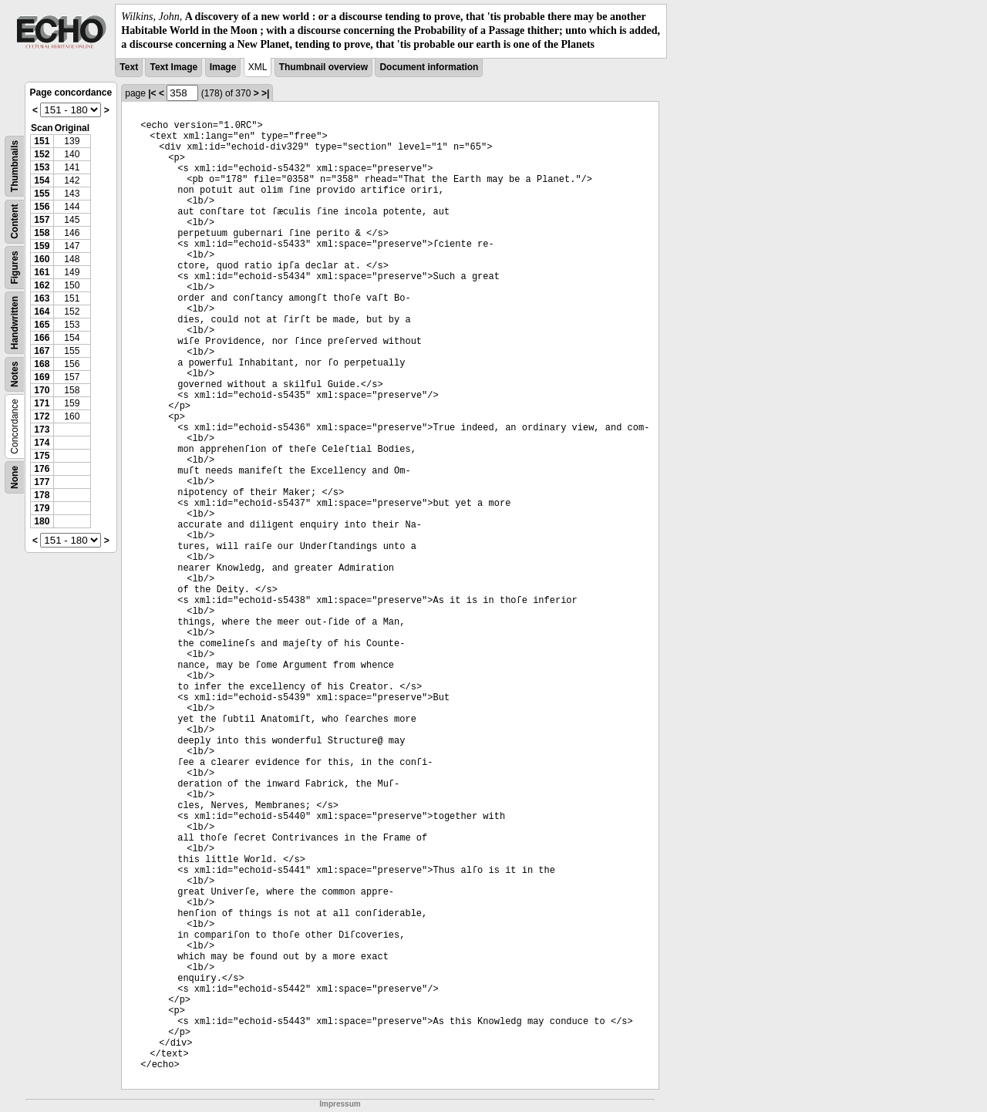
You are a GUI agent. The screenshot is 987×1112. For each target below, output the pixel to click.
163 (41, 298)
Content (14, 221)
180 (41, 521)
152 (41, 154)
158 (41, 232)
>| (265, 93)
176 (41, 468)
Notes (14, 373)
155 (41, 193)
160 (41, 259)
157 (41, 219)
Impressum (339, 1104)
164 (41, 311)
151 (41, 141)
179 (41, 508)
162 (41, 285)
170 (41, 390)
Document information (428, 67)
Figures (14, 267)
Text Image (173, 67)
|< (152, 93)
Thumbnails (14, 165)
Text (129, 67)
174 (41, 442)
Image (223, 67)
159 (41, 246)
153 (41, 167)
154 (41, 180)
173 (41, 429)
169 (41, 377)
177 (41, 482)
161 (41, 272)
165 (41, 324)
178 (41, 495)
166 (41, 337)
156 (41, 206)
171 (41, 403)
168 (41, 364)
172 (41, 416)
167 (41, 350)
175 (41, 455)
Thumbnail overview (323, 67)
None (14, 477)
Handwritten (14, 322)
